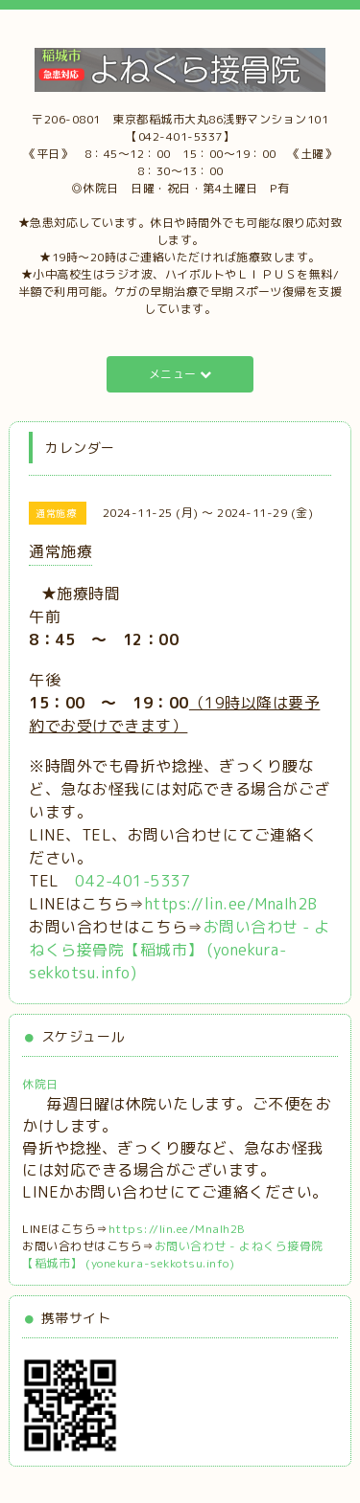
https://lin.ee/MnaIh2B (231, 903)
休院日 (40, 1084)
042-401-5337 (132, 880)
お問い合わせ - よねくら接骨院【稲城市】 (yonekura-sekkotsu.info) (179, 949)
